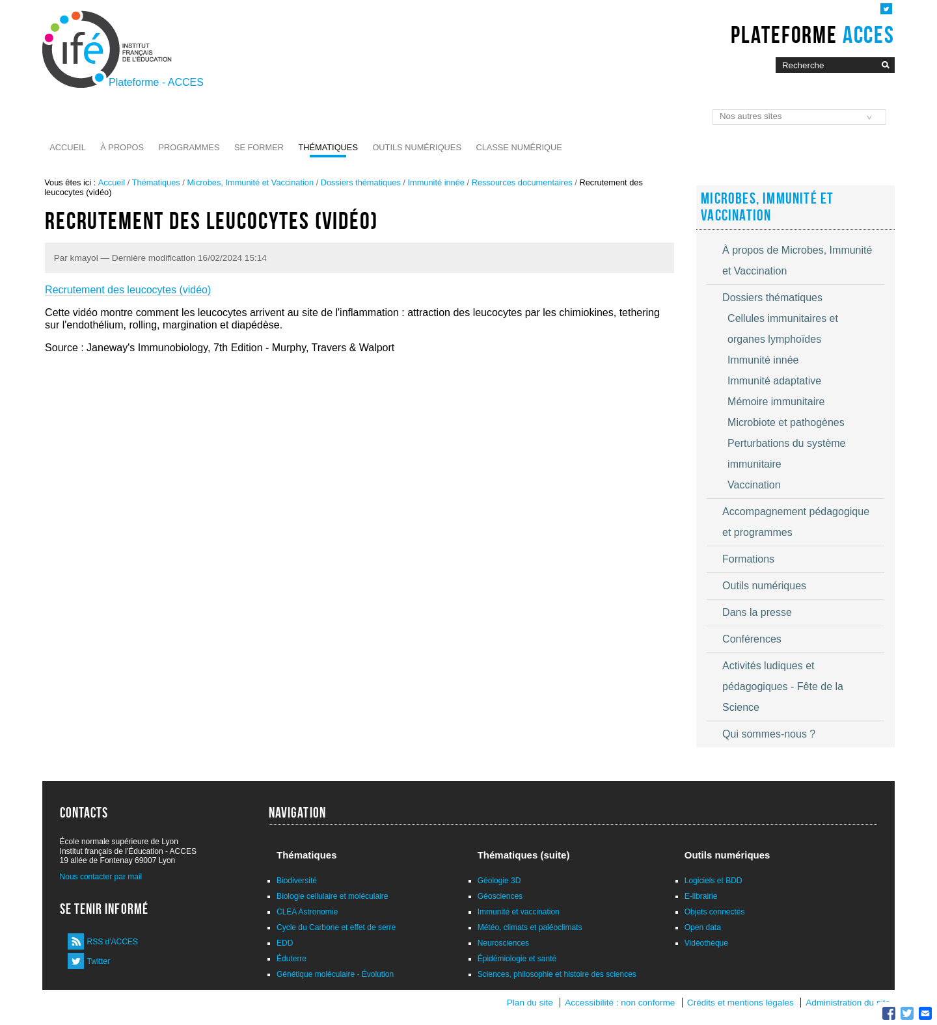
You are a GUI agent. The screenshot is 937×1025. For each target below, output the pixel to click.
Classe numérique (519, 147)
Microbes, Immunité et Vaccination (250, 182)
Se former (259, 147)
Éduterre (291, 958)
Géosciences (500, 896)
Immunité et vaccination (519, 911)
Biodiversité (297, 880)
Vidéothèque (706, 943)
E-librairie (701, 896)
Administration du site (848, 1002)
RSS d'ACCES (112, 941)
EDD (285, 943)
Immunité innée (436, 182)
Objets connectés (715, 911)
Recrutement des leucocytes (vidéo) (128, 289)
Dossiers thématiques (361, 182)
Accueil (67, 147)
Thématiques (327, 147)
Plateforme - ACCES (156, 82)
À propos (122, 147)
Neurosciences (503, 943)
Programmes (189, 147)
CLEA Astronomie (307, 911)
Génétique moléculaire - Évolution (335, 974)
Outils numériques (416, 147)
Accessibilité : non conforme (620, 1002)
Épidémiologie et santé (517, 958)
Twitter (98, 961)
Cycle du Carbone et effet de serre (336, 927)
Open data (703, 927)
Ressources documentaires (522, 182)
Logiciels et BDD (713, 880)
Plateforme (812, 34)
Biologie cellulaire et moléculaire (332, 896)
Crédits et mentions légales (740, 1002)
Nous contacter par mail (101, 876)
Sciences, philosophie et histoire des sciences (557, 974)
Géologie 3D (499, 880)
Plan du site (530, 1002)
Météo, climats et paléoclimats (530, 927)
